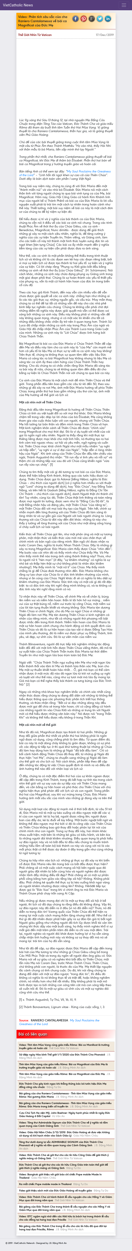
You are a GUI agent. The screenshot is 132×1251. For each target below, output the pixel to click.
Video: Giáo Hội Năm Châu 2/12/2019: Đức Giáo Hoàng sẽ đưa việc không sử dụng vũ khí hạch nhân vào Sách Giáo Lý (64, 1134)
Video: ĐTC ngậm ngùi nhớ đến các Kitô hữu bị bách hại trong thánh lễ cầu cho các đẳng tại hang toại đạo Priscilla (64, 1218)
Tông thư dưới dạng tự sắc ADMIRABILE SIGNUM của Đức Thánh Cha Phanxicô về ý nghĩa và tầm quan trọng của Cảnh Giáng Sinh (61, 1143)
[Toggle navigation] (124, 5)
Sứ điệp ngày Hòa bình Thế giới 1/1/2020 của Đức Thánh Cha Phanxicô (62, 1054)
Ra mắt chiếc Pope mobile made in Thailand (45, 1184)
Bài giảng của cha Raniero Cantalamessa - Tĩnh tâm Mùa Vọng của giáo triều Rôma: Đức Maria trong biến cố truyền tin (65, 1104)
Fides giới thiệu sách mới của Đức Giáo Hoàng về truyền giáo (55, 1190)
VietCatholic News (18, 5)
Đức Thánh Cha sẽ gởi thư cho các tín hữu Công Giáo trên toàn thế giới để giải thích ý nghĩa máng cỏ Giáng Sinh (63, 1166)
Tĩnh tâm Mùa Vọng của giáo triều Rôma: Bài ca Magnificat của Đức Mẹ (62, 1074)
